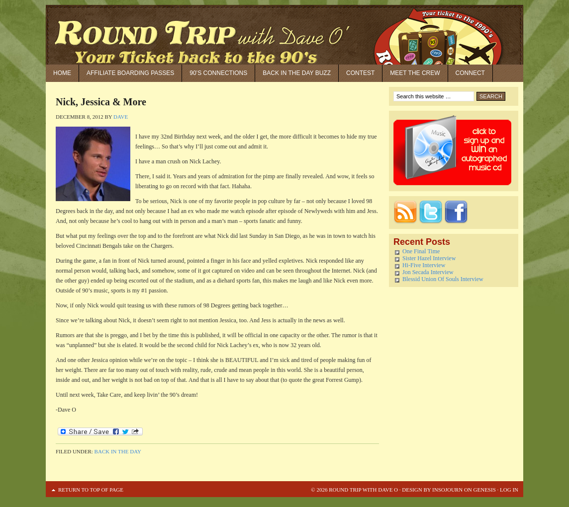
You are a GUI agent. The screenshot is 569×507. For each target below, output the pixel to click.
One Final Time (421, 251)
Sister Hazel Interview (429, 258)
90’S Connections (218, 73)
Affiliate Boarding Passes (130, 73)
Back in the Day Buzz (297, 73)
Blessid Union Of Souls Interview (442, 279)
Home (62, 73)
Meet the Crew (415, 73)
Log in (509, 490)
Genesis (484, 490)
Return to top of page (90, 490)
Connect (470, 73)
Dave (120, 117)
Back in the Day (118, 451)
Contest (360, 73)
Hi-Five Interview (423, 265)
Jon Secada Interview (428, 272)
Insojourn (447, 490)
